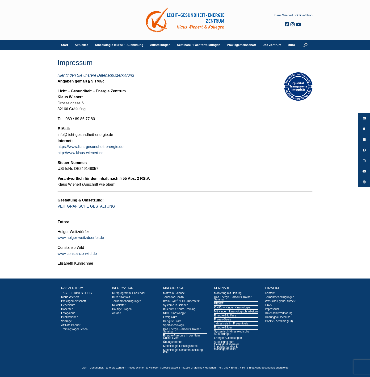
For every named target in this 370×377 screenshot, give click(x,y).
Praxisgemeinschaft (241, 45)
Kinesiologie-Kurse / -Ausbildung (119, 45)
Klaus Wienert (283, 15)
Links (268, 305)
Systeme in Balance (175, 305)
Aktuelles (81, 45)
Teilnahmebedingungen (126, 301)
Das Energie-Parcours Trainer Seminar (182, 330)
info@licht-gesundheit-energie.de (269, 367)
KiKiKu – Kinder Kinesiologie (232, 307)
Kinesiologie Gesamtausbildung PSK (183, 351)
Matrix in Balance (174, 293)
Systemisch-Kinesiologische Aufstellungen (231, 333)
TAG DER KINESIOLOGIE (77, 293)
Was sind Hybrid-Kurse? (280, 301)
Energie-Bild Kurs (225, 315)
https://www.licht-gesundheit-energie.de (90, 147)
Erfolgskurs (170, 317)
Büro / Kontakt (121, 297)
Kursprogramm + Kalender (128, 293)
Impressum (272, 309)
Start (64, 45)
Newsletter (119, 305)
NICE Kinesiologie (174, 313)
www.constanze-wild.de (77, 254)
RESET (218, 303)
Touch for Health (173, 297)
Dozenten (67, 309)
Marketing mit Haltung (228, 293)
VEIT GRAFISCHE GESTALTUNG (86, 206)
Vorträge (66, 321)
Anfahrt (116, 313)
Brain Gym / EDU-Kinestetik (181, 301)
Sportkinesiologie (174, 325)
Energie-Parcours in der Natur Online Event (182, 337)
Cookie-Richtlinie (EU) (279, 321)
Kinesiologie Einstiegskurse (180, 346)
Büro (291, 45)
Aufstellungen (160, 45)
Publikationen (69, 317)
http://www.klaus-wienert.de (81, 153)
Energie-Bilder (223, 327)
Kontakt (270, 293)
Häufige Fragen (122, 309)
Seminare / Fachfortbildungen (198, 45)
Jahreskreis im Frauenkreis (231, 323)
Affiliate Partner (70, 325)
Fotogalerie (68, 313)
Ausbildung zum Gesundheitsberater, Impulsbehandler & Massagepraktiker (227, 346)
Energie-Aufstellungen (228, 338)
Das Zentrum (271, 45)
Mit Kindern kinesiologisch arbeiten (236, 311)
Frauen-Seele (222, 319)
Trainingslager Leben (74, 329)
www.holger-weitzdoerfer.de (81, 238)
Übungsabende (172, 342)
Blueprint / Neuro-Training (179, 309)
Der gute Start (172, 321)
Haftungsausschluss (277, 317)
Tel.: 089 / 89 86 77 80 (232, 367)
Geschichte (68, 305)
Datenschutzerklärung (279, 313)
